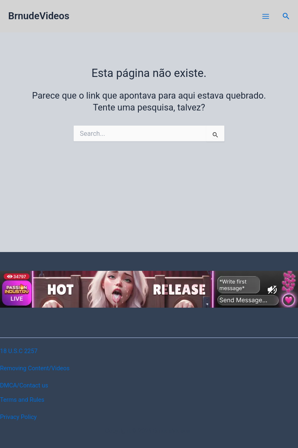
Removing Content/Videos (35, 368)
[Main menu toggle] (265, 16)
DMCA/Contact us (24, 385)
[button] (286, 16)
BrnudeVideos (38, 16)
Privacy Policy (18, 417)
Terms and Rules (22, 399)
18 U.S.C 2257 (19, 351)
